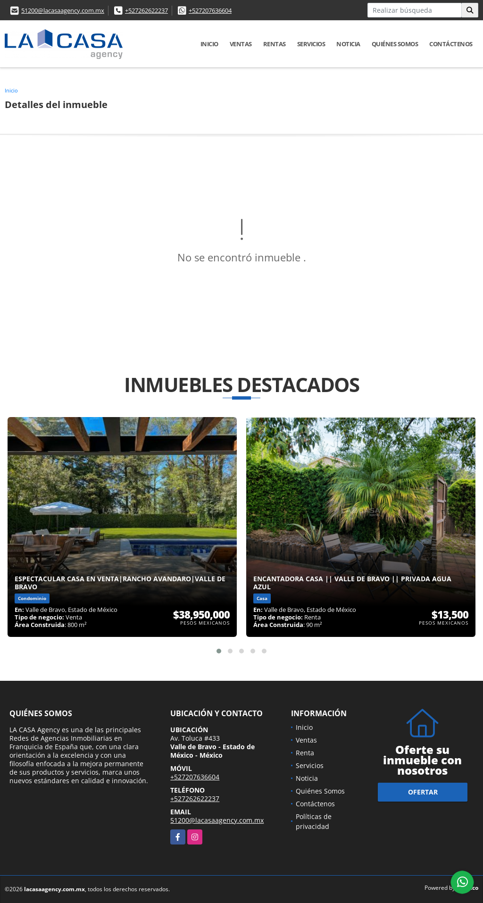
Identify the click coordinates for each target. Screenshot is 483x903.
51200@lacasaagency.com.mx (62, 10)
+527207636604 (210, 10)
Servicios (311, 44)
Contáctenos (451, 44)
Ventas (241, 44)
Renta (305, 752)
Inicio (209, 44)
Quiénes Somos (395, 44)
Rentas (274, 44)
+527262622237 (146, 10)
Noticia (348, 44)
